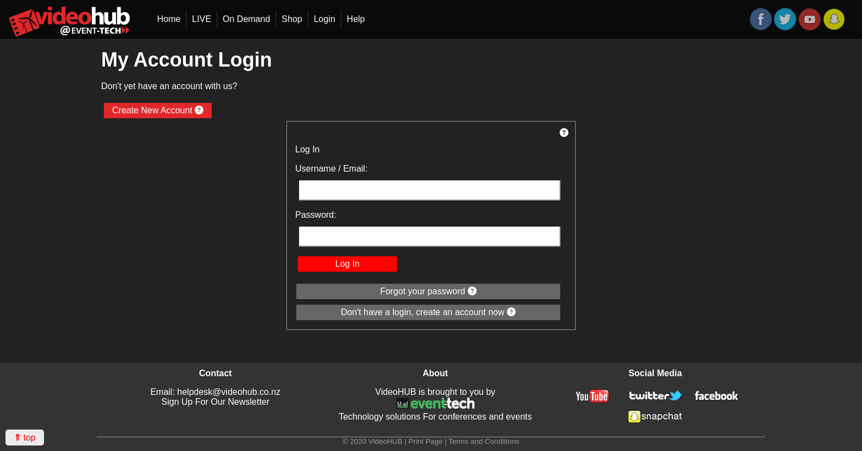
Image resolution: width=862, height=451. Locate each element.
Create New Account (157, 110)
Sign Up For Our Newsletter (216, 401)
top (25, 437)
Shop (291, 19)
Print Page (425, 441)
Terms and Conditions (484, 441)
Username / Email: (331, 168)
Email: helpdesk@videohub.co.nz (215, 392)
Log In (347, 263)
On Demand (246, 19)
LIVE (201, 19)
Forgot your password (428, 291)
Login (324, 19)
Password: (315, 214)
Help (356, 19)
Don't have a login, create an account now (428, 312)
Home (169, 19)
